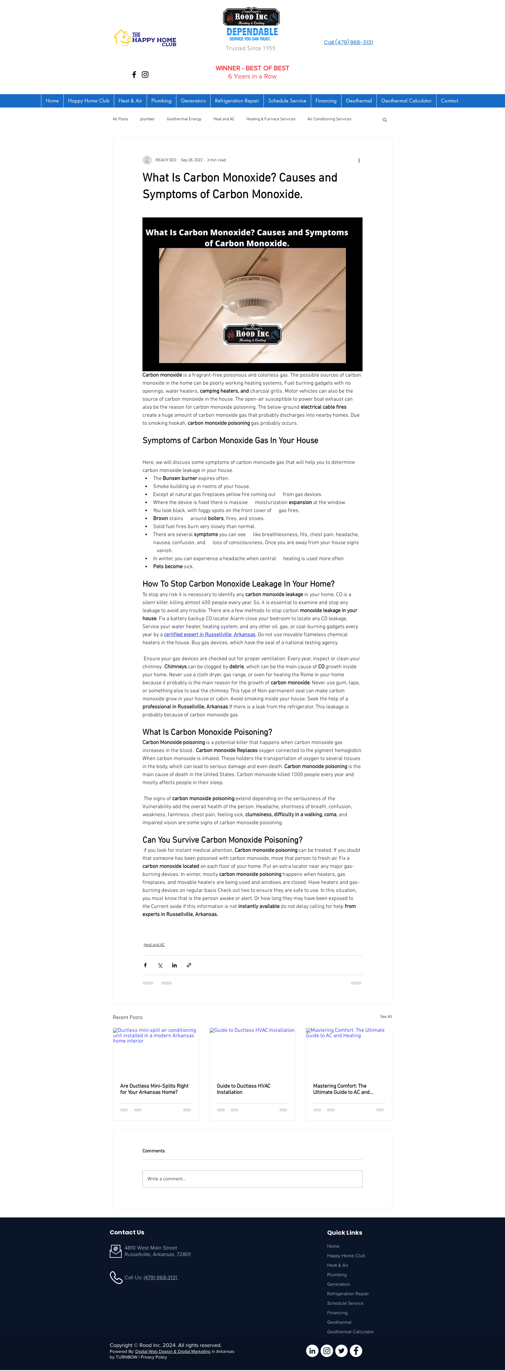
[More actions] (359, 160)
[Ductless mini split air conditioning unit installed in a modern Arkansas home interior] (156, 1052)
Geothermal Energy (184, 119)
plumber (147, 119)
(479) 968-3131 (161, 1277)
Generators (338, 1284)
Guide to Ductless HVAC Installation (243, 1089)
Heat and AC (224, 119)
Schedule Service (345, 1303)
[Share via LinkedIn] (174, 965)
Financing (337, 1312)
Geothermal (339, 1322)
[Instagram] (145, 74)
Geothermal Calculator (350, 1331)
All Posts (120, 119)
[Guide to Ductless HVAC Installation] (253, 1052)
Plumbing (337, 1274)
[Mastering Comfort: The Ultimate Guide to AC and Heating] (349, 1052)
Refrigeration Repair (348, 1293)
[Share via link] (189, 965)
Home (333, 1246)
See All (386, 1016)
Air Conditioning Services (330, 119)
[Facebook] (134, 74)
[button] (385, 119)
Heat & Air (337, 1265)
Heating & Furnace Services (271, 119)
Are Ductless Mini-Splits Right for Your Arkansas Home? (154, 1089)
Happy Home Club (346, 1255)
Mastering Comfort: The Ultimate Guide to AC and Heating (341, 1089)
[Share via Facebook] (145, 965)
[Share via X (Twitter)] (160, 965)
